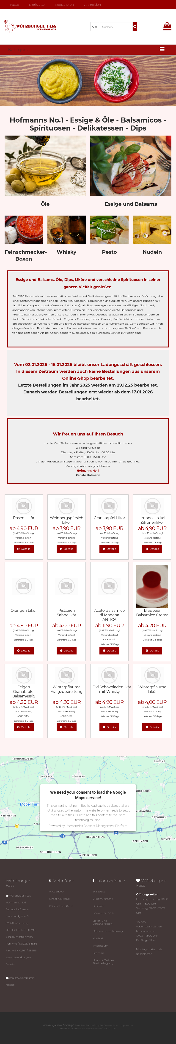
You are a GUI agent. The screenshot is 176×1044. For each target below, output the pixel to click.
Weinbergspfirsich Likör (66, 520)
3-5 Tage (29, 542)
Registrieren (63, 5)
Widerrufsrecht (103, 898)
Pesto (109, 252)
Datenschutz (111, 1025)
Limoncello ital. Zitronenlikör (152, 520)
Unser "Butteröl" (60, 898)
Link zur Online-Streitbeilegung (103, 962)
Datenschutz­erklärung (108, 931)
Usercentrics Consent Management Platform (96, 826)
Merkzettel (35, 5)
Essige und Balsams (130, 204)
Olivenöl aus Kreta (61, 906)
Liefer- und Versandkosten (102, 922)
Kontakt (98, 938)
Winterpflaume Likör (152, 689)
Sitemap (98, 953)
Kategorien (20, 49)
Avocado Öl (56, 891)
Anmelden (91, 5)
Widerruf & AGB (103, 913)
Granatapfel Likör (109, 518)
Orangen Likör (24, 610)
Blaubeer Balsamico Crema (152, 612)
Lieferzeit (99, 906)
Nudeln (152, 252)
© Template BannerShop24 (87, 1025)
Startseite (99, 891)
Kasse (12, 5)
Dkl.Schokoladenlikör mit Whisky (112, 689)
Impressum (100, 945)
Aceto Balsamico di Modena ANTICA (109, 615)
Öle (45, 204)
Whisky (66, 252)
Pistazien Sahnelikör (66, 612)
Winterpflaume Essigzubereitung (66, 689)
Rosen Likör (24, 518)
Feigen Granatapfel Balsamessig (23, 691)
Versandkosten (23, 537)
